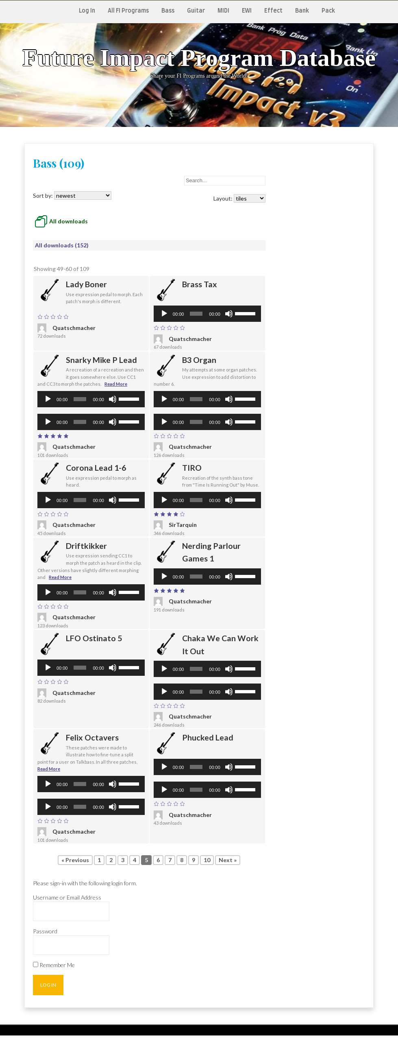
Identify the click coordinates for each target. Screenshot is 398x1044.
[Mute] (229, 314)
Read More (115, 384)
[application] (207, 314)
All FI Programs (128, 11)
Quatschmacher (66, 327)
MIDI (223, 11)
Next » (228, 859)
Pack (328, 11)
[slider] (196, 314)
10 (207, 859)
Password (45, 931)
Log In (87, 11)
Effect (273, 11)
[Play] (164, 314)
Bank (302, 11)
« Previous (75, 859)
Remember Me (54, 964)
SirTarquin (175, 524)
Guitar (196, 11)
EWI (247, 11)
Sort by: (72, 195)
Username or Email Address (67, 897)
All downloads (68, 221)
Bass (167, 11)
